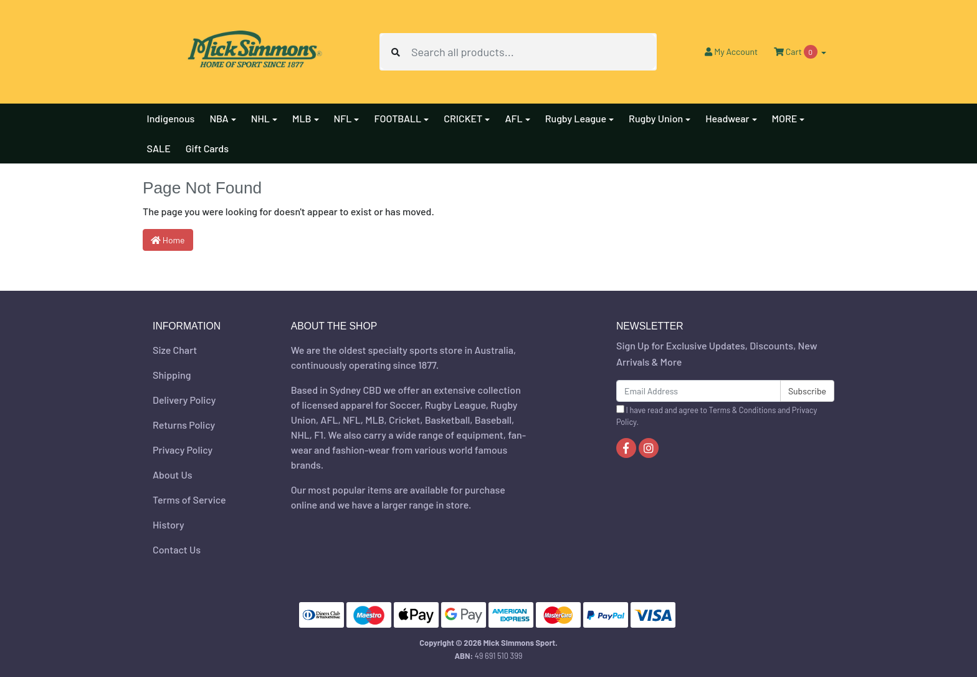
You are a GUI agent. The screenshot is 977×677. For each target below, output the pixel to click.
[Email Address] (698, 391)
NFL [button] (343, 118)
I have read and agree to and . (716, 416)
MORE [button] (785, 118)
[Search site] (395, 51)
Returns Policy (184, 425)
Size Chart (175, 350)
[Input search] (533, 51)
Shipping (172, 375)
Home (168, 240)
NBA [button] (218, 118)
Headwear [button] (727, 118)
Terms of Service (189, 499)
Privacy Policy (182, 449)
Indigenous (171, 118)
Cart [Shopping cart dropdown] (796, 52)
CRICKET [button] (463, 118)
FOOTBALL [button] (397, 118)
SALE (159, 148)
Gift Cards (207, 148)
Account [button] (731, 51)
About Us (172, 474)
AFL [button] (513, 118)
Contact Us (177, 549)
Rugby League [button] (575, 118)
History (168, 524)
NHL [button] (260, 118)
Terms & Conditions (742, 410)
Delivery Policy (184, 400)
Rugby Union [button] (656, 118)
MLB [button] (302, 118)
